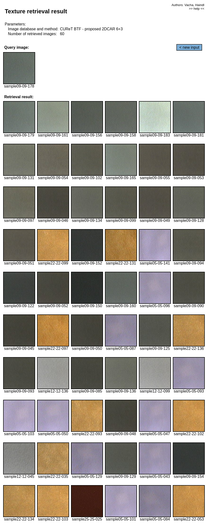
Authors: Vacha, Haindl (188, 5)
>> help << (196, 8)
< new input (189, 47)
